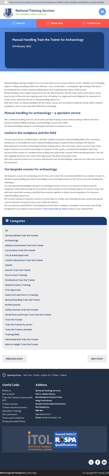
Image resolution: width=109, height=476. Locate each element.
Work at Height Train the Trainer (21, 344)
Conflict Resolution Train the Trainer (24, 260)
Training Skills (12, 334)
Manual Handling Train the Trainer (22, 299)
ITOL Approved (12, 289)
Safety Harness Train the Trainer (21, 309)
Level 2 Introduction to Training (21, 294)
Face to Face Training (16, 275)
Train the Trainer (13, 319)
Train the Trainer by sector (18, 324)
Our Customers (9, 414)
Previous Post (14, 358)
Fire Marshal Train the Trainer (20, 279)
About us (6, 390)
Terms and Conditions (13, 417)
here (56, 205)
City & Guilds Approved (16, 255)
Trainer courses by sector (14, 407)
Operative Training (11, 410)
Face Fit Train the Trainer (18, 270)
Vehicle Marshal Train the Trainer (22, 339)
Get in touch (8, 393)
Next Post (97, 358)
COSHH (8, 265)
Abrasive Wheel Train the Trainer (21, 235)
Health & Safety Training (17, 284)
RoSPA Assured (12, 304)
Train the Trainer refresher (18, 329)
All (6, 230)
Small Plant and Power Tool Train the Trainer (28, 314)
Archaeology (11, 240)
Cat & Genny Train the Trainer (20, 250)
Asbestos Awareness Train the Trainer (24, 245)
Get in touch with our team (55, 208)
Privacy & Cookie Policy (13, 421)
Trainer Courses (10, 403)
